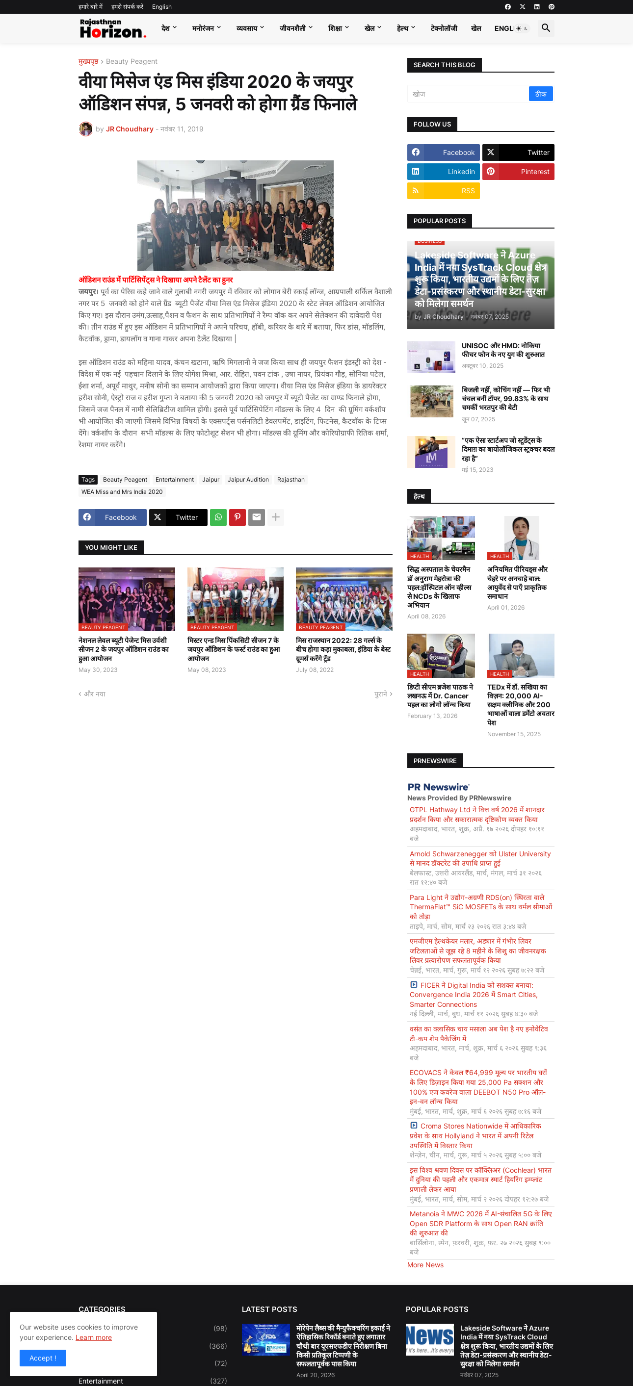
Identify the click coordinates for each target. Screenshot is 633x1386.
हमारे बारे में (91, 6)
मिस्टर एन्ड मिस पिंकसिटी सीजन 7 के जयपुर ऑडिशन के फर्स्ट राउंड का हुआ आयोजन (233, 649)
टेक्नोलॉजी (444, 28)
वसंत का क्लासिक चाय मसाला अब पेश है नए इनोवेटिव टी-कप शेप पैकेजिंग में (479, 1034)
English (162, 6)
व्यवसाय (247, 28)
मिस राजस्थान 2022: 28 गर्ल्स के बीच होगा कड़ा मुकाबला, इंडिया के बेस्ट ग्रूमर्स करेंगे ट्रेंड (343, 649)
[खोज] (469, 93)
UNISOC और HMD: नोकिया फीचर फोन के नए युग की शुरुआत (503, 350)
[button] (522, 28)
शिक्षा (335, 28)
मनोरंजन (203, 28)
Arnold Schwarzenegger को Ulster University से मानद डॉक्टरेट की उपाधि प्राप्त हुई (480, 858)
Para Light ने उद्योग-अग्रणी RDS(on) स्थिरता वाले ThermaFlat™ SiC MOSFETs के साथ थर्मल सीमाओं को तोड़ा (481, 907)
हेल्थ (402, 28)
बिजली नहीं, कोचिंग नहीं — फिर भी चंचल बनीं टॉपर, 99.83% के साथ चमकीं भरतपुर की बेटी (506, 398)
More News (425, 1264)
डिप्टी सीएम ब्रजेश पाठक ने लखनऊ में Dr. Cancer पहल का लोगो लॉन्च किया (440, 696)
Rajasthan (291, 479)
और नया (95, 694)
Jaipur (210, 479)
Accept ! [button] (42, 1358)
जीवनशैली (293, 28)
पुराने (380, 694)
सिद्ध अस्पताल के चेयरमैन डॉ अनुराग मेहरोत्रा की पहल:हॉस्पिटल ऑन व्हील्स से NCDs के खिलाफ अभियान (439, 587)
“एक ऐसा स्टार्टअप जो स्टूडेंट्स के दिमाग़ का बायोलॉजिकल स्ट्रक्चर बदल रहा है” (508, 449)
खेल (369, 28)
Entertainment (175, 479)
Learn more (94, 1337)
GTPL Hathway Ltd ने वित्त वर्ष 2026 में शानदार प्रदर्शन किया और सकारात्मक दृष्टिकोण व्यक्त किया (477, 814)
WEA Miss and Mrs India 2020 (122, 491)
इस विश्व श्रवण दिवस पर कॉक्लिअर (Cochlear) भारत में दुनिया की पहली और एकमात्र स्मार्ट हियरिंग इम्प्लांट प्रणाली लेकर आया (481, 1179)
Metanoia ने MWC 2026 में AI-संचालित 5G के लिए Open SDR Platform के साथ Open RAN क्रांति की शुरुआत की (481, 1223)
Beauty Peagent (132, 61)
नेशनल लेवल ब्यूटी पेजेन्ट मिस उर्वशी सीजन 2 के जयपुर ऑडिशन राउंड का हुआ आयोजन (124, 649)
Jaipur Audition (248, 479)
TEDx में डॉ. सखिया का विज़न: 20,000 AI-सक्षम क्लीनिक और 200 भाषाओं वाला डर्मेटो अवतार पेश (520, 705)
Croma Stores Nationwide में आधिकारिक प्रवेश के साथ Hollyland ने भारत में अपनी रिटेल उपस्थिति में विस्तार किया (475, 1135)
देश (165, 28)
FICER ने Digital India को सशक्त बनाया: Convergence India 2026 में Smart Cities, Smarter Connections (474, 994)
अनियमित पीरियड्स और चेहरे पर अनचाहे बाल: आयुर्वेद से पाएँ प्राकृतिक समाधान (517, 582)
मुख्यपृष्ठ (88, 61)
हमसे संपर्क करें (127, 6)
